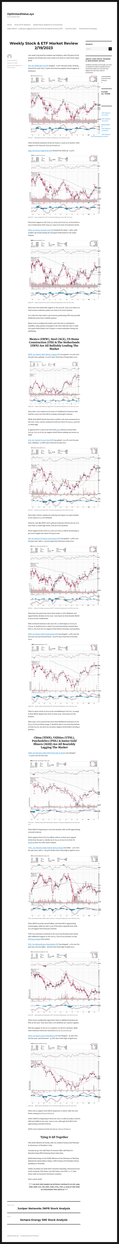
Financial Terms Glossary (88, 29)
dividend (31, 842)
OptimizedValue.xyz (20, 14)
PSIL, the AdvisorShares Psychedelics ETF (43, 944)
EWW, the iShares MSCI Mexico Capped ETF (44, 354)
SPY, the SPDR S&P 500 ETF (38, 66)
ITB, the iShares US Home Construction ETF (44, 538)
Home (9, 25)
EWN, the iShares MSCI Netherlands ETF (43, 634)
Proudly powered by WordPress (29, 1236)
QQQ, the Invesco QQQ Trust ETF (40, 151)
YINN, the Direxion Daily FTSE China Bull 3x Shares (47, 753)
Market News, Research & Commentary (47, 25)
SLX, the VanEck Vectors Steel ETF (40, 440)
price (58, 430)
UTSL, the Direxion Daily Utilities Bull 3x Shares (45, 848)
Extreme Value (70, 29)
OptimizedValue (12, 60)
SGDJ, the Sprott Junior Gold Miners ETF (43, 1036)
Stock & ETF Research (22, 25)
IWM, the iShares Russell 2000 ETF (41, 230)
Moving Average (34, 939)
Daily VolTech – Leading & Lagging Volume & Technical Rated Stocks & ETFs (35, 29)
